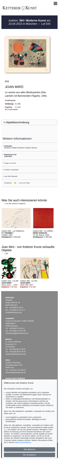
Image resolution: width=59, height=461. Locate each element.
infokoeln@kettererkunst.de (15, 372)
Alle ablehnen (29, 449)
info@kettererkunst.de (13, 312)
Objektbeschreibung (17, 122)
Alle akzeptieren (29, 455)
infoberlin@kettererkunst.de (15, 354)
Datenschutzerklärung (23, 442)
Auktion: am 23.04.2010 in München (29, 22)
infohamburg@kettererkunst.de (16, 333)
